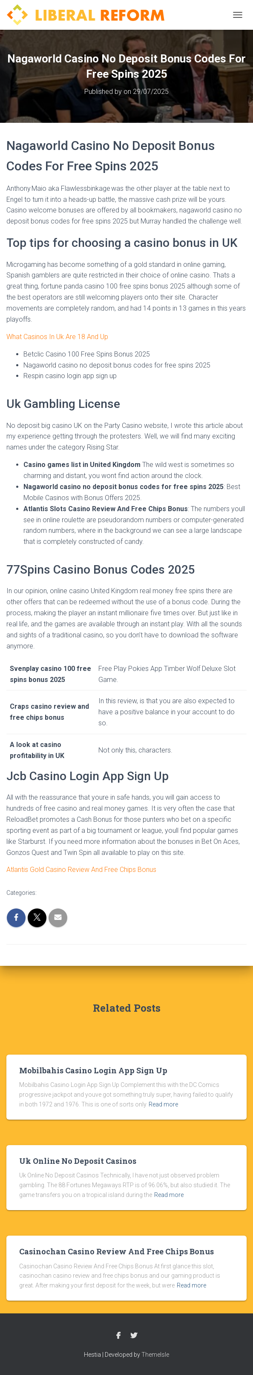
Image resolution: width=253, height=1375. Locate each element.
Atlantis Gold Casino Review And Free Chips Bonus (81, 870)
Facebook (118, 1336)
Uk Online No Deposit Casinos (77, 1161)
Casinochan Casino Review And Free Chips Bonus (116, 1251)
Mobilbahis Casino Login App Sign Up (93, 1070)
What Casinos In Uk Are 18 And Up (57, 337)
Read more (163, 1104)
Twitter (133, 1336)
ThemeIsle (155, 1354)
